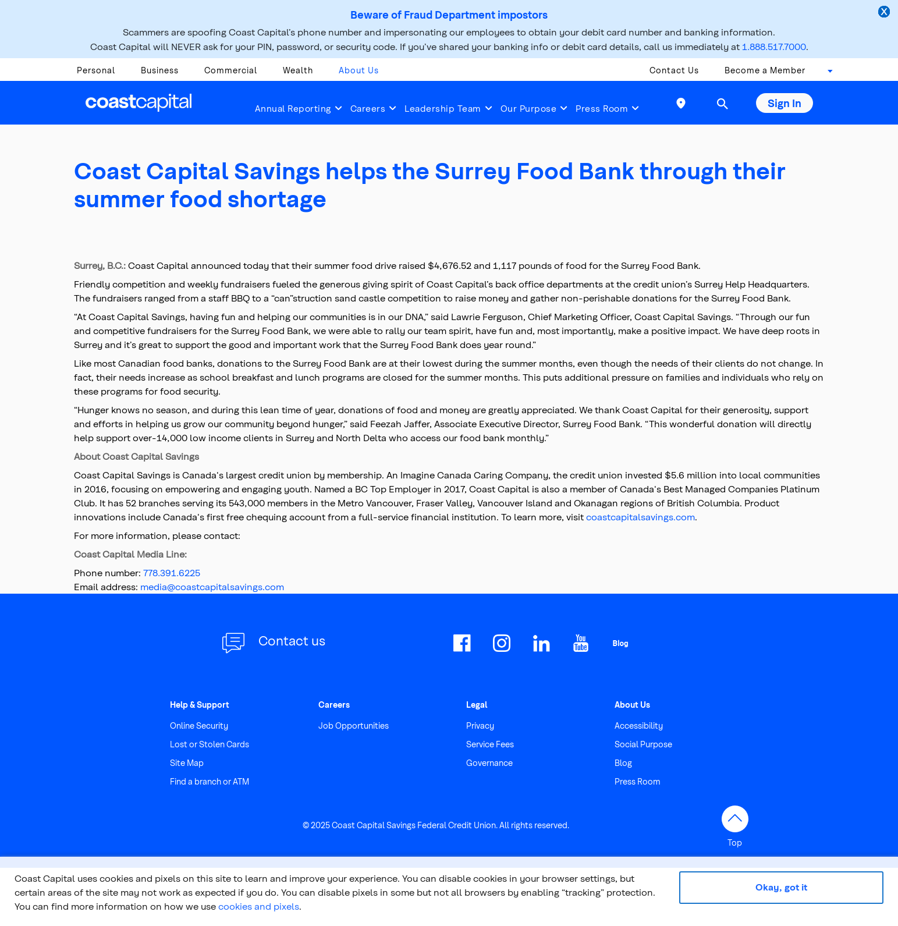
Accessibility (639, 725)
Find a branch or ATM (209, 781)
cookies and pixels (258, 905)
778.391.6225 (171, 572)
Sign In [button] (784, 103)
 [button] (722, 103)
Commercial (230, 70)
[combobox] (826, 73)
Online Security (199, 725)
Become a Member (765, 70)
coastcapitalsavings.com (640, 516)
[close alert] (885, 13)
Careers (368, 108)
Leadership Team (442, 108)
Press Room (602, 108)
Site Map (187, 763)
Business (160, 70)
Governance (489, 763)
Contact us (291, 640)
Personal (96, 70)
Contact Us (674, 70)
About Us (359, 70)
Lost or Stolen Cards (209, 744)
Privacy (480, 725)
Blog (623, 763)
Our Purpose (529, 108)
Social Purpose (643, 744)
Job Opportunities (353, 725)
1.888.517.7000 (774, 46)
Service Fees (490, 744)
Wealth (298, 70)
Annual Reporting (293, 108)
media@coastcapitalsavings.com (212, 586)
